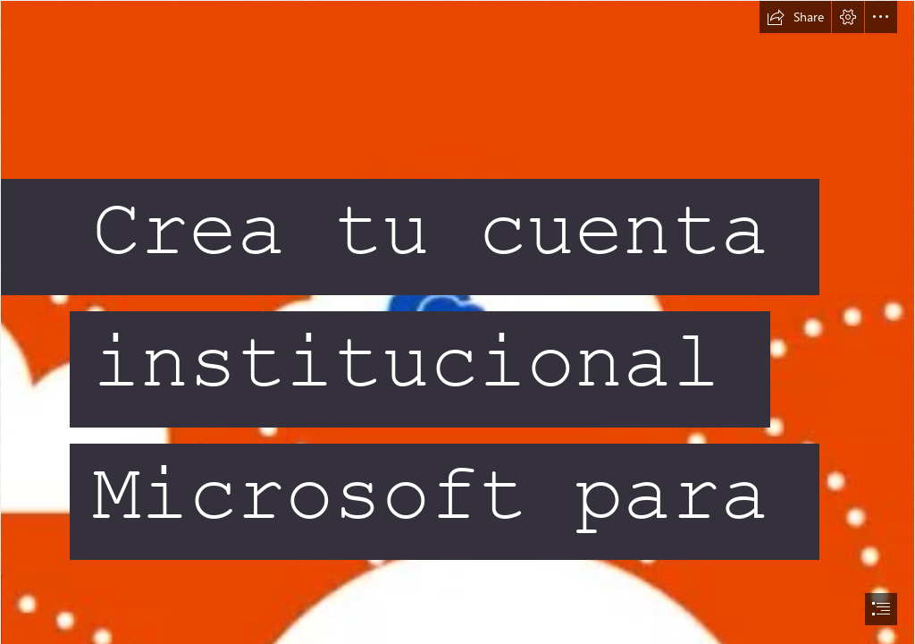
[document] (457, 322)
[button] (795, 17)
